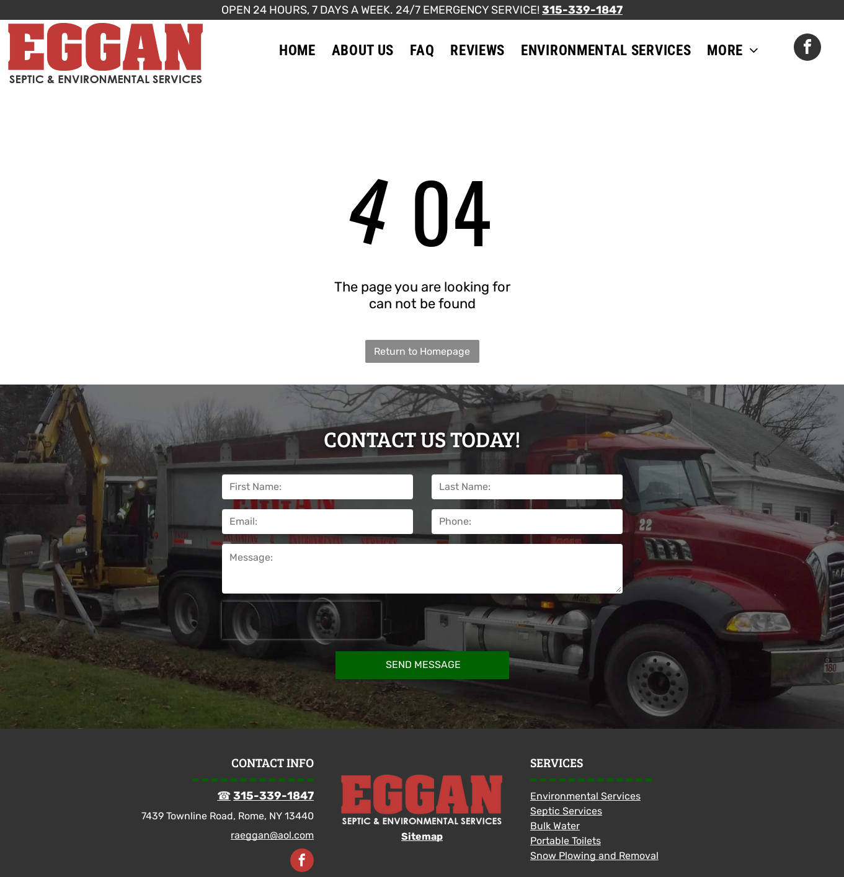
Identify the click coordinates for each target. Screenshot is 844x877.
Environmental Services (585, 796)
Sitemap (422, 836)
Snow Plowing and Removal (594, 855)
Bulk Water (555, 826)
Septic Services (566, 811)
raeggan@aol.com (272, 835)
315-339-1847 (582, 10)
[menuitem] (297, 50)
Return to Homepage (422, 351)
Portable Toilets (565, 841)
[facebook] (807, 48)
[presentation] (301, 620)
